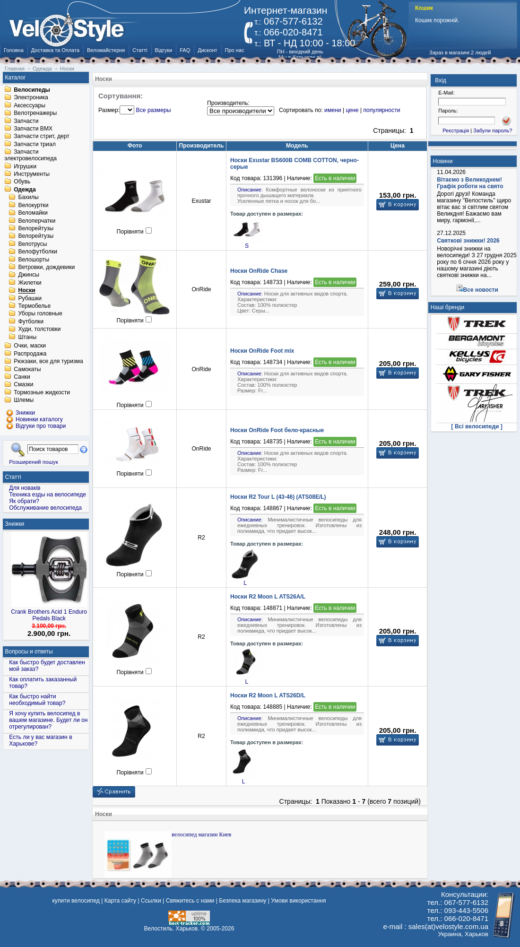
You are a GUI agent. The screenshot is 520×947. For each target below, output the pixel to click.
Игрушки (25, 166)
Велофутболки (37, 252)
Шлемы (24, 400)
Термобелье (34, 306)
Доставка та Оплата (55, 50)
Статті (139, 50)
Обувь (22, 182)
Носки (26, 290)
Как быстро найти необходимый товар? (37, 699)
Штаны (27, 337)
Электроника (31, 98)
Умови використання (298, 900)
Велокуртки (33, 205)
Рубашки (30, 298)
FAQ (185, 50)
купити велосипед (75, 900)
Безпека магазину (242, 900)
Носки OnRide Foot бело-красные (277, 430)
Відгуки (164, 50)
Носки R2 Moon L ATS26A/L (267, 596)
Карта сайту (120, 900)
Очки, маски (30, 346)
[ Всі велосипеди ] (477, 426)
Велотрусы (32, 244)
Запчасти (26, 121)
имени (332, 110)
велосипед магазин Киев (201, 834)
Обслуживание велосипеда (45, 507)
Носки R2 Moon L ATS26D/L (267, 695)
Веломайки (32, 213)
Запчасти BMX (33, 128)
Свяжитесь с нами (190, 900)
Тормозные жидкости (42, 392)
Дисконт (207, 50)
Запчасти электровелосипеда (30, 155)
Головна (14, 50)
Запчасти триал (35, 144)
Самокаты (27, 369)
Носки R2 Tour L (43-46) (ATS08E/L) (278, 497)
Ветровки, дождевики (46, 267)
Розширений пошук (33, 462)
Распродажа (30, 353)
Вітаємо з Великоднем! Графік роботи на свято (470, 183)
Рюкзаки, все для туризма (48, 361)
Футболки (30, 321)
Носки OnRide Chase (258, 271)
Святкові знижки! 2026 (468, 240)
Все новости (480, 290)
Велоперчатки (36, 220)
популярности (381, 110)
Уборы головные (40, 314)
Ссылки (151, 900)
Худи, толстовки (39, 329)
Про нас (234, 50)
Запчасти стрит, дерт (41, 136)
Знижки (15, 524)
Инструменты (32, 174)
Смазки (23, 385)
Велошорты (33, 259)
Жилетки (29, 282)
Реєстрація (455, 130)
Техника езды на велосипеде (47, 494)
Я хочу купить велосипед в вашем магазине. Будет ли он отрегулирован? (48, 720)
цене (352, 110)
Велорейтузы (35, 228)
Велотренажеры (35, 113)
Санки (22, 377)
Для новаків (24, 488)
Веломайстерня (106, 50)
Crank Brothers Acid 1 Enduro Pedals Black (49, 615)
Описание (249, 189)
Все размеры (153, 110)
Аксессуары (29, 105)
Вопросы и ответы (29, 651)
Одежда (25, 189)
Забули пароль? (492, 130)
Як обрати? (24, 501)
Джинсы (28, 275)
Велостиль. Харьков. (171, 928)
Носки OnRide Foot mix (262, 351)
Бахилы (28, 197)
